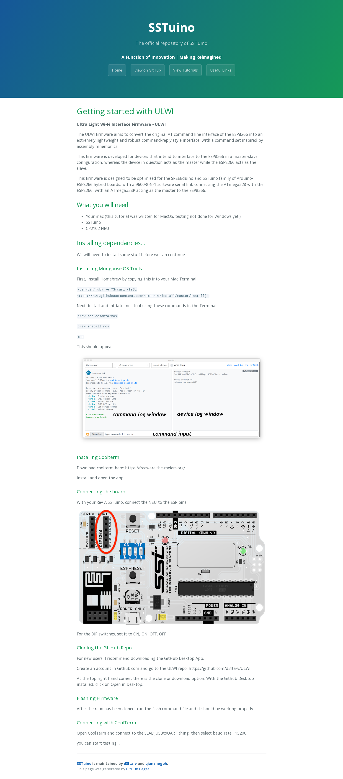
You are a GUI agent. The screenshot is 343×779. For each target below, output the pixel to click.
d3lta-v (130, 763)
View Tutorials (185, 70)
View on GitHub (147, 70)
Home (117, 70)
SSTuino (84, 763)
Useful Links (220, 70)
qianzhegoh (156, 763)
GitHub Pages (138, 768)
